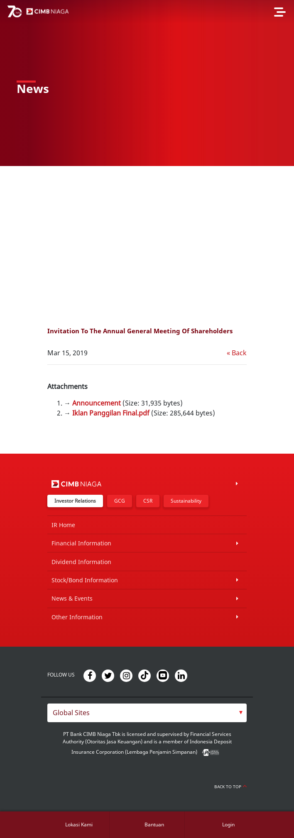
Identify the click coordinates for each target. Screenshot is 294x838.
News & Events (72, 598)
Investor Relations (75, 500)
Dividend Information (81, 562)
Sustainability (186, 500)
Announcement (96, 403)
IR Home (63, 525)
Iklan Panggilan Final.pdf (110, 413)
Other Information (77, 617)
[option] (147, 83)
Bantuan (154, 824)
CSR (147, 500)
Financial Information (81, 543)
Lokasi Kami (79, 824)
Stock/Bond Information (84, 580)
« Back (237, 352)
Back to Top (230, 786)
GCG (119, 500)
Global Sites (71, 712)
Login (228, 824)
